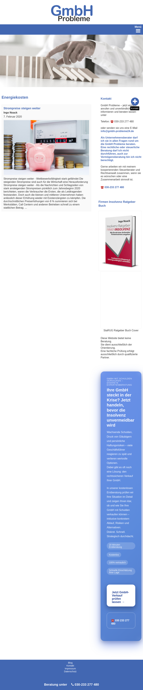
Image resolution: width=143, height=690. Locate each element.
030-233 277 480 (87, 684)
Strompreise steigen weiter (22, 108)
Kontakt (135, 108)
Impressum (70, 668)
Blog (70, 662)
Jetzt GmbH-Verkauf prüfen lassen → (120, 597)
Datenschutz (70, 671)
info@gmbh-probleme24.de (117, 131)
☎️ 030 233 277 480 (120, 622)
